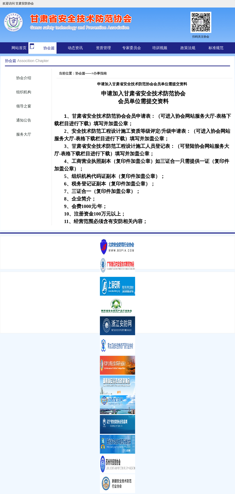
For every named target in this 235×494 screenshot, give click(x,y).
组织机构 (23, 92)
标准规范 (216, 48)
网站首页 (19, 48)
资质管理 (103, 48)
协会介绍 (23, 78)
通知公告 (23, 120)
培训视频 (159, 48)
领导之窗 (23, 106)
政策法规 (187, 48)
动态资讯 (75, 48)
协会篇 (41, 48)
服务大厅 (23, 134)
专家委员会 (131, 48)
